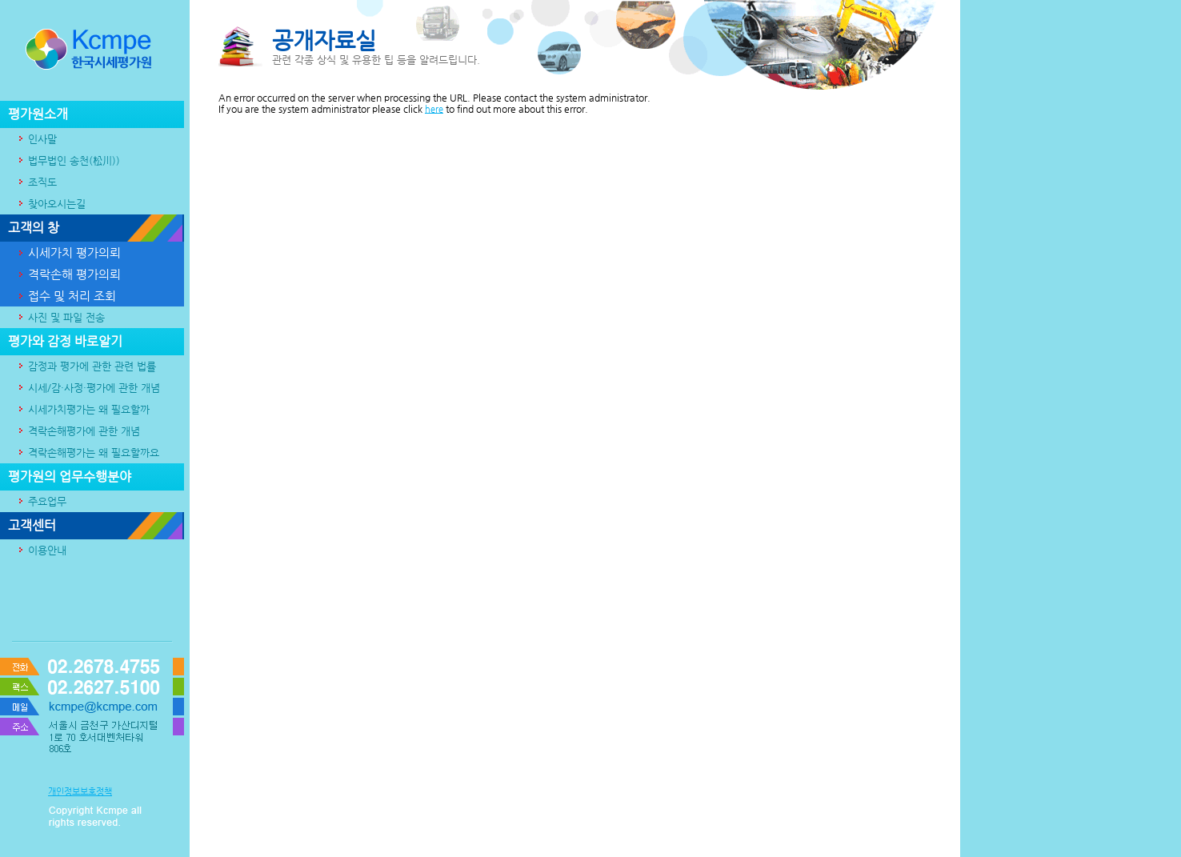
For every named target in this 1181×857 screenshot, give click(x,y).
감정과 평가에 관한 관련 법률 (86, 366)
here (434, 109)
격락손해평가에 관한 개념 (78, 431)
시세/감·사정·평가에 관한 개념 (88, 388)
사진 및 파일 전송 (60, 317)
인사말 (36, 139)
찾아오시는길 (51, 204)
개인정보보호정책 (80, 792)
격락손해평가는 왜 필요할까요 (87, 453)
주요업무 (41, 501)
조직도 (36, 182)
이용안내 (41, 550)
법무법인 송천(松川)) (68, 160)
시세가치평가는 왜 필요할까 (83, 409)
